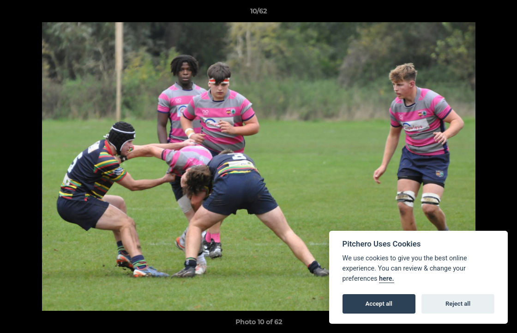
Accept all (379, 303)
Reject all (457, 303)
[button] (500, 13)
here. (386, 279)
